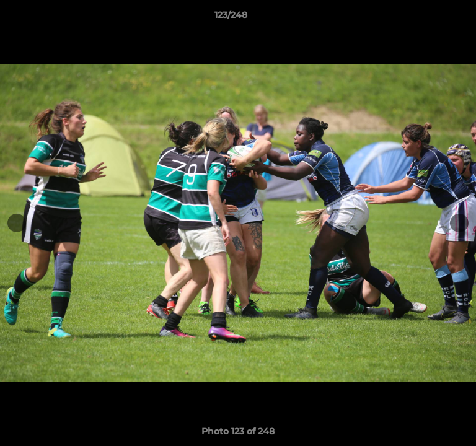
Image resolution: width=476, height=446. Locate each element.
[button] (431, 18)
